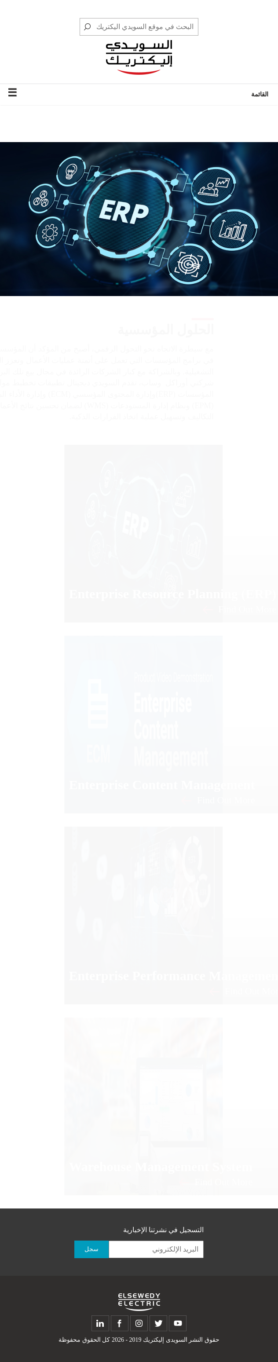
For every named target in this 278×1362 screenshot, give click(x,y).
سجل (91, 1249)
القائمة (137, 93)
